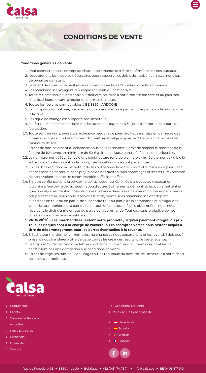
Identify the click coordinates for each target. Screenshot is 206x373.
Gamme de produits (24, 318)
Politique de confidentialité (132, 312)
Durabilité (17, 343)
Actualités (17, 324)
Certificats (17, 337)
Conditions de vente (129, 306)
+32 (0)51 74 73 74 (116, 368)
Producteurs (19, 306)
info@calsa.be (144, 368)
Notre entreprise (21, 330)
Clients (15, 312)
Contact (15, 349)
